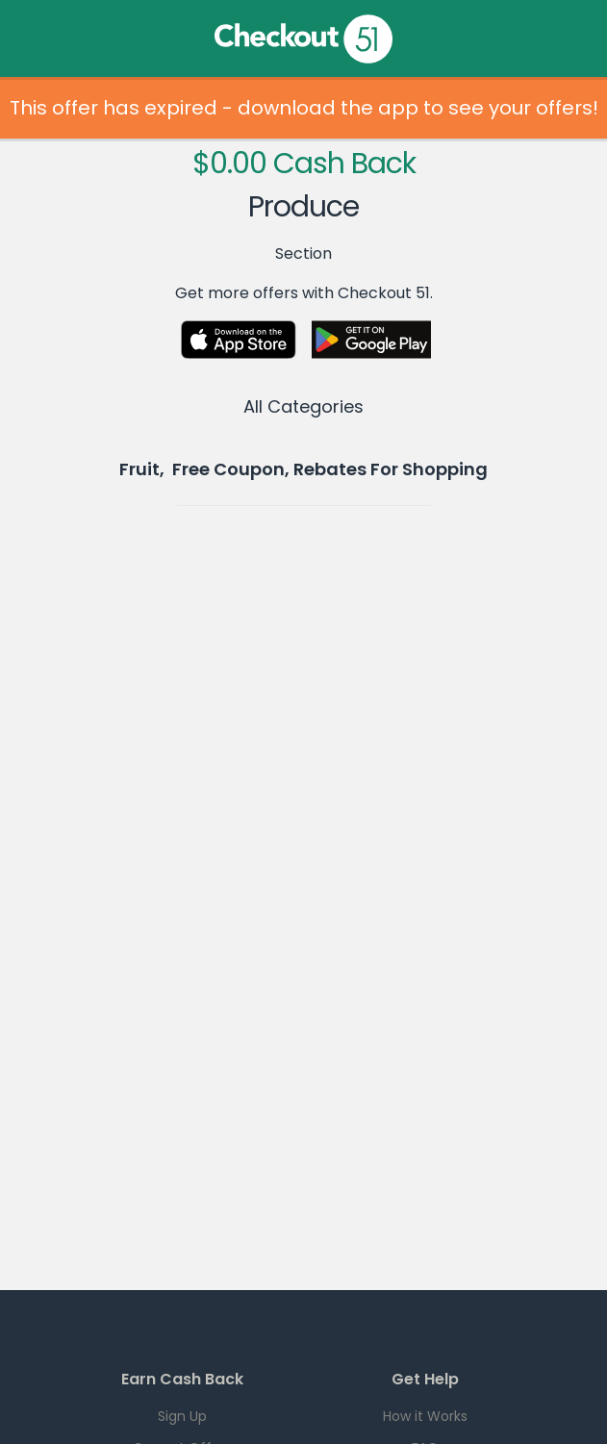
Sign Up (182, 1416)
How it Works (425, 1416)
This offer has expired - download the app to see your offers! (304, 107)
